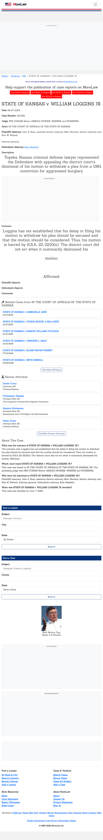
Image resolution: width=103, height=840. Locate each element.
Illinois (50, 813)
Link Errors (51, 820)
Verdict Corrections (36, 820)
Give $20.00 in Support (52, 96)
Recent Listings (10, 781)
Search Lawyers (10, 778)
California (16, 813)
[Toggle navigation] (95, 4)
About (56, 795)
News (4, 795)
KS (24, 76)
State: (4, 535)
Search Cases (60, 775)
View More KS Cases (51, 370)
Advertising (63, 820)
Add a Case (59, 784)
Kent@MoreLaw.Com (70, 81)
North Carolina (89, 813)
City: (4, 524)
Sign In (57, 805)
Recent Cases (60, 778)
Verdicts (15, 76)
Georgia (77, 813)
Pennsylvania (61, 813)
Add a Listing (9, 784)
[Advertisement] (51, 47)
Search (51, 546)
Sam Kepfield (31, 147)
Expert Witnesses (11, 802)
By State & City (10, 775)
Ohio (70, 813)
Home (5, 76)
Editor (73, 820)
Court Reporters (10, 799)
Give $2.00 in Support (40, 92)
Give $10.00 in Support (82, 92)
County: (5, 574)
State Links (8, 805)
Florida (42, 813)
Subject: (6, 514)
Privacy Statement (62, 802)
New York (33, 813)
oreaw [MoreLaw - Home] (15, 4)
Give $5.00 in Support (61, 92)
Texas (25, 813)
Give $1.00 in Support (20, 92)
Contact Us (59, 799)
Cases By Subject (62, 781)
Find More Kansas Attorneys (51, 433)
